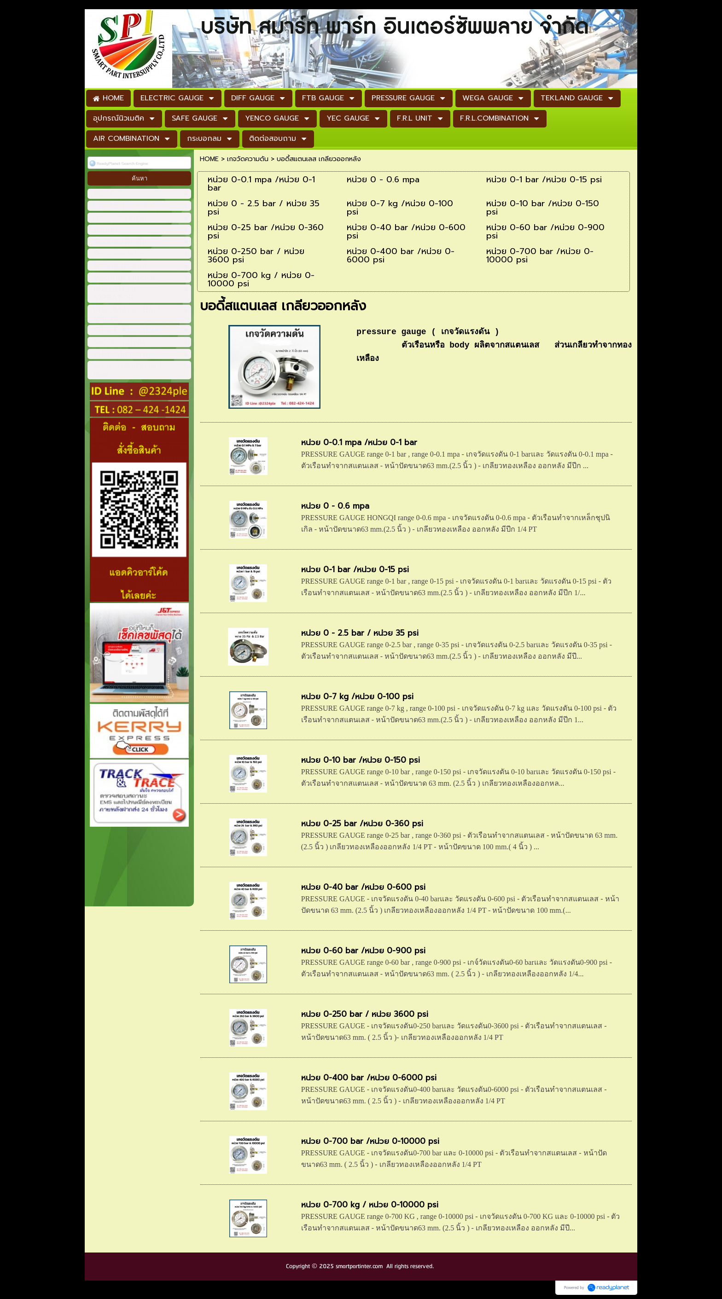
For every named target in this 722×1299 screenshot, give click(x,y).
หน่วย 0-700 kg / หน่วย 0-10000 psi (369, 1205)
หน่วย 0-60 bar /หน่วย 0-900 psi (363, 951)
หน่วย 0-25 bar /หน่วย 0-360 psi (362, 823)
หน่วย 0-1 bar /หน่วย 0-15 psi (355, 569)
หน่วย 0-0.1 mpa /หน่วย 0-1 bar (359, 442)
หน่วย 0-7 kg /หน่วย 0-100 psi (357, 696)
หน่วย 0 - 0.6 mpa (335, 506)
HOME (209, 159)
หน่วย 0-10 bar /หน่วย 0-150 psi (360, 760)
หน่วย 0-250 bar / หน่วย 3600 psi (364, 1014)
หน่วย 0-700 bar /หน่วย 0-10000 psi (370, 1141)
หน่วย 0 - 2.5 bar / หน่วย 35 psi (360, 633)
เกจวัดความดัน (247, 159)
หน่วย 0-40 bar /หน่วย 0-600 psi (363, 887)
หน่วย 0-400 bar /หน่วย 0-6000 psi (369, 1078)
